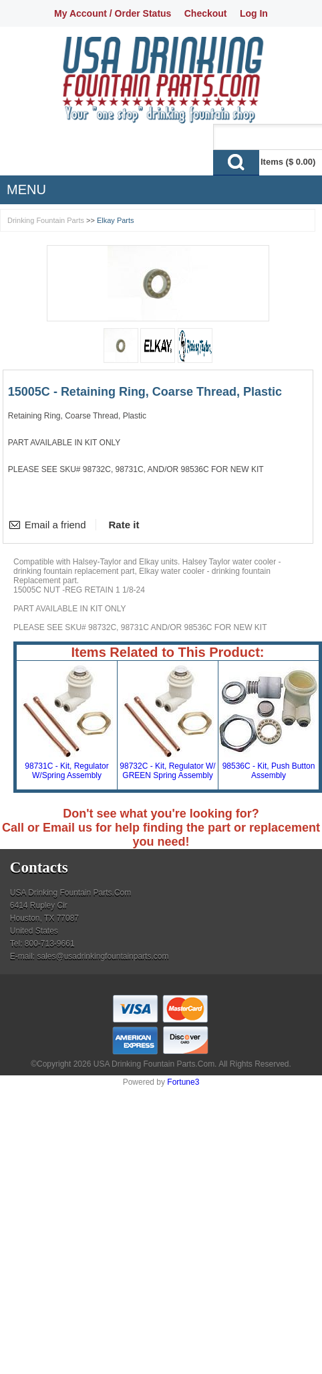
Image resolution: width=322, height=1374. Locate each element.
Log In (254, 13)
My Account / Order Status (112, 13)
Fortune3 (183, 1082)
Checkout (205, 13)
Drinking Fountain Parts (45, 220)
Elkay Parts (115, 220)
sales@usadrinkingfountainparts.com (102, 956)
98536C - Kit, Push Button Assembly (268, 770)
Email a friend (55, 524)
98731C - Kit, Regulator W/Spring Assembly (66, 770)
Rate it (124, 524)
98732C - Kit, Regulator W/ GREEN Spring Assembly (167, 770)
